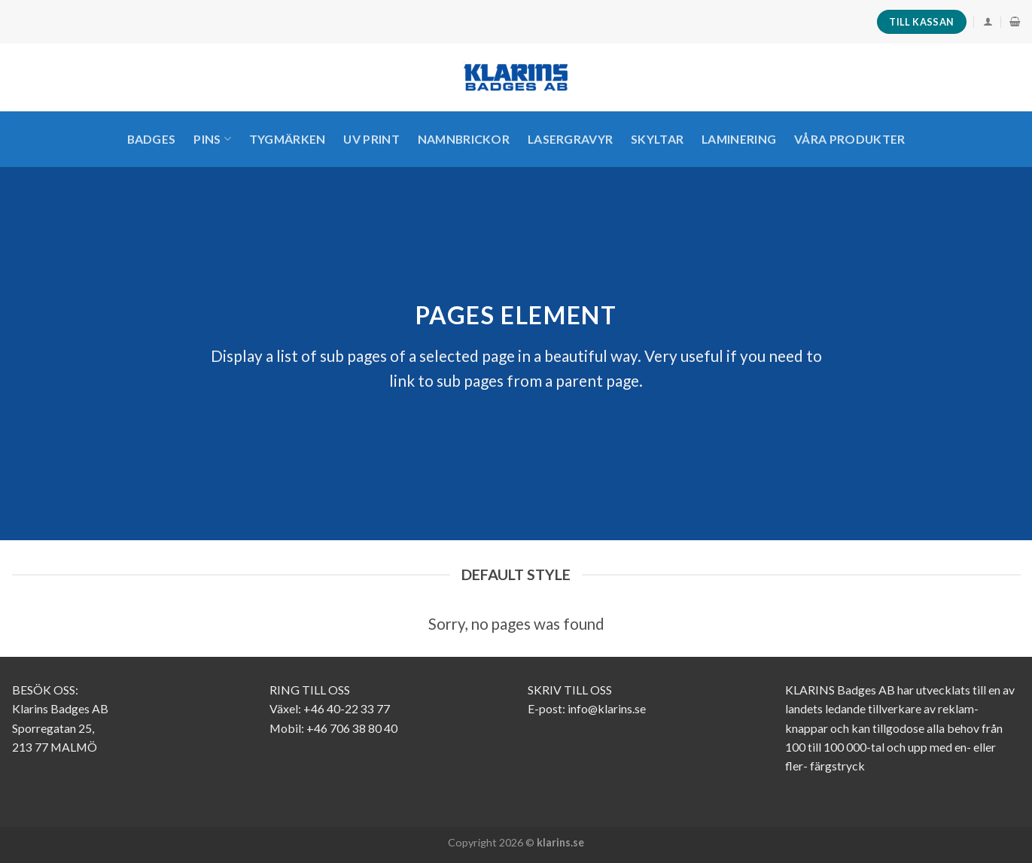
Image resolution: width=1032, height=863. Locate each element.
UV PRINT (371, 139)
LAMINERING (739, 139)
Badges (151, 139)
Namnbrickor (464, 139)
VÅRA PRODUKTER (849, 139)
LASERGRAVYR (570, 139)
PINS (212, 139)
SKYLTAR (657, 139)
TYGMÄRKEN (287, 139)
